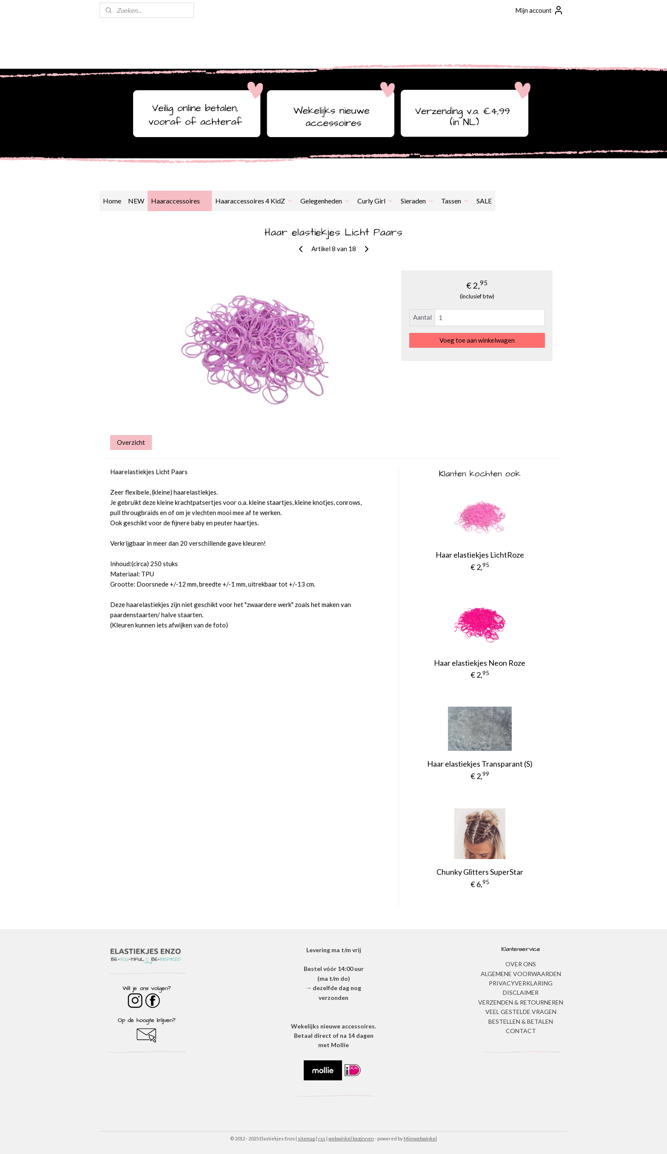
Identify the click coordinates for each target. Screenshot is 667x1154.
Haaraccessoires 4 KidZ (254, 201)
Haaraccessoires (179, 201)
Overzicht (131, 442)
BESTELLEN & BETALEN (520, 1021)
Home (112, 201)
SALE (484, 201)
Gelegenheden (325, 201)
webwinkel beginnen (351, 1138)
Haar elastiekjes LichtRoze (480, 554)
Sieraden (417, 201)
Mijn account (539, 10)
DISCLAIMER (521, 992)
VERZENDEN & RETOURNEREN (520, 1002)
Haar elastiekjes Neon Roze (479, 662)
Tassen (455, 201)
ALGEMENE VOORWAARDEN (521, 973)
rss (321, 1138)
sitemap (306, 1138)
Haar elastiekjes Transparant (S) (480, 763)
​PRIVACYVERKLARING (521, 983)
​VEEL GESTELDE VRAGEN (520, 1011)
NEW (136, 201)
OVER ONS (520, 964)
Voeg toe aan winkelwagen (477, 340)
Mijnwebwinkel (420, 1138)
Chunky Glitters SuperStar (479, 871)
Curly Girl (375, 201)
